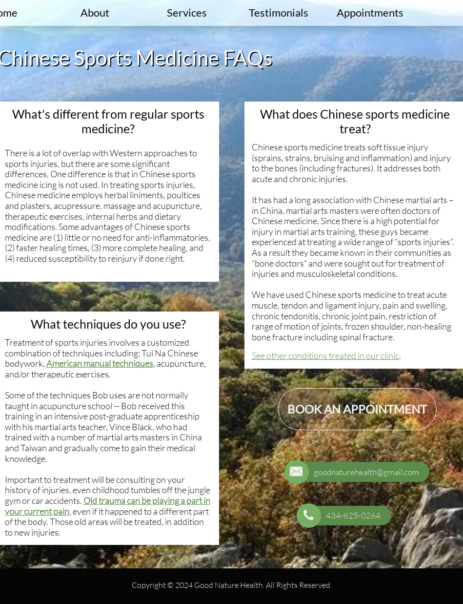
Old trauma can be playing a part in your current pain (107, 506)
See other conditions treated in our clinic (325, 355)
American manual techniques (99, 363)
